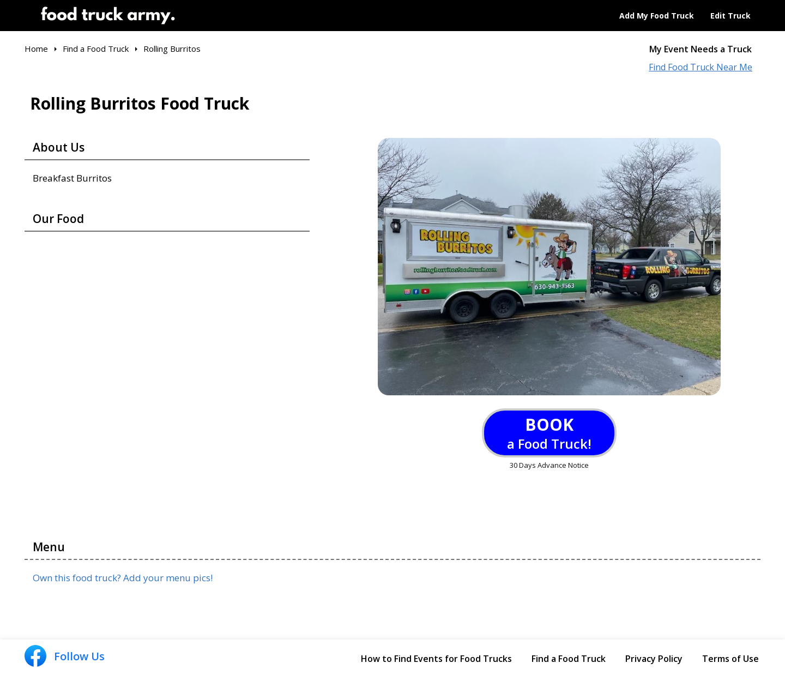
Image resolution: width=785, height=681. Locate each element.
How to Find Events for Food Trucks (436, 659)
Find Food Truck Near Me (700, 67)
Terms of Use (730, 659)
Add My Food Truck (656, 15)
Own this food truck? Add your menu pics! (123, 577)
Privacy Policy (654, 659)
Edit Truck (730, 15)
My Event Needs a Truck (700, 49)
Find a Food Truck (569, 659)
